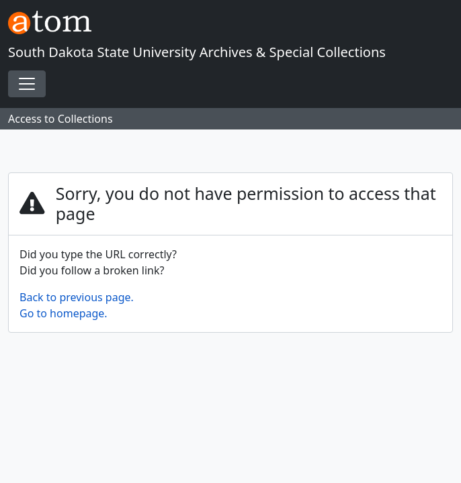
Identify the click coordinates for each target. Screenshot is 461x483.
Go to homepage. (63, 313)
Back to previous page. (76, 297)
